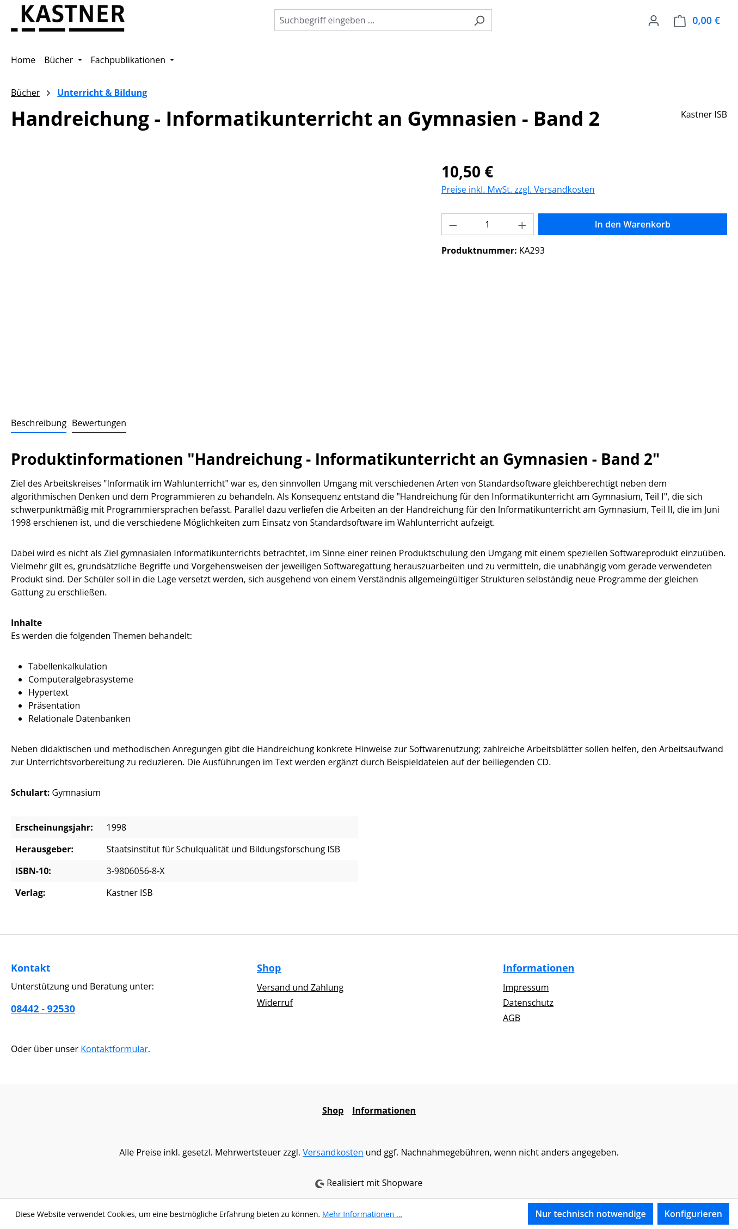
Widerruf (275, 1003)
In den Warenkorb (633, 224)
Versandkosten (333, 1152)
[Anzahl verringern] (452, 224)
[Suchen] (479, 20)
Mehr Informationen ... (362, 1214)
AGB (511, 1018)
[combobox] (370, 20)
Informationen (538, 967)
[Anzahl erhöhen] (522, 224)
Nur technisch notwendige (590, 1214)
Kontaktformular (114, 1049)
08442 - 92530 (43, 1008)
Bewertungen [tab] (99, 423)
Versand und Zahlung (300, 987)
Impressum (526, 987)
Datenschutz (528, 1003)
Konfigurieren (693, 1214)
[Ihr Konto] (654, 20)
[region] (215, 277)
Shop (269, 967)
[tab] (38, 423)
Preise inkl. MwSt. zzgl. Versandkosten (518, 189)
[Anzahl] (488, 224)
